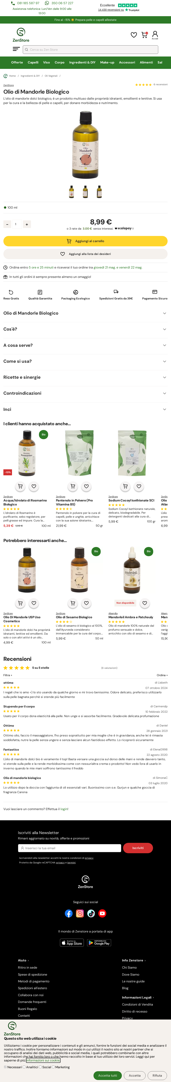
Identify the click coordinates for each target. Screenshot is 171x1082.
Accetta (135, 1075)
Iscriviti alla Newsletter (85, 835)
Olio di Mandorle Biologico (30, 313)
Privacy (127, 1018)
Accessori (127, 62)
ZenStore (8, 85)
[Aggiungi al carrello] (20, 486)
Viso (46, 62)
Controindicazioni (22, 393)
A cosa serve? (18, 345)
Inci (7, 409)
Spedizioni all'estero (32, 988)
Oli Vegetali (51, 76)
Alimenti (146, 62)
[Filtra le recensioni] (18, 675)
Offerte (17, 62)
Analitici (31, 1067)
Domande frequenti (32, 1002)
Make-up (107, 62)
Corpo (60, 62)
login (64, 809)
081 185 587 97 (28, 3)
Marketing (61, 1067)
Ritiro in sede (27, 967)
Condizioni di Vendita (137, 1004)
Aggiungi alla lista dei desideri (90, 254)
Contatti (24, 1016)
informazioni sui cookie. (43, 1060)
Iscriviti (138, 848)
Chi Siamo (129, 967)
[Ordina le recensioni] (148, 675)
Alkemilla (112, 613)
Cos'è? (10, 329)
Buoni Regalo (27, 1009)
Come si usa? (17, 361)
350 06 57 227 (62, 3)
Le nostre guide (133, 981)
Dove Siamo (130, 974)
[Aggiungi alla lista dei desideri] (34, 486)
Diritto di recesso (134, 1011)
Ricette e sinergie (22, 377)
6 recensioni (161, 84)
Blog (125, 988)
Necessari (13, 1067)
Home (9, 76)
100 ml (12, 207)
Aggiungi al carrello (89, 241)
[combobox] (90, 49)
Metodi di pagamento (33, 981)
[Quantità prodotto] (17, 224)
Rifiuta (157, 1075)
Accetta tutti (107, 1075)
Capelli (33, 62)
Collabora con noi (31, 995)
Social (45, 1067)
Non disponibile (125, 602)
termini (71, 862)
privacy (89, 858)
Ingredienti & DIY (82, 62)
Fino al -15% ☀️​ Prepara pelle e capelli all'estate (85, 20)
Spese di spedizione (32, 974)
